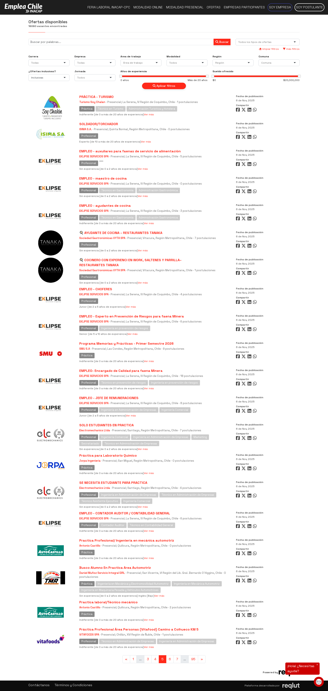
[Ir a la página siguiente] (202, 659)
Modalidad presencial (184, 7)
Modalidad (173, 56)
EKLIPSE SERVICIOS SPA (94, 156)
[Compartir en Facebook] (238, 110)
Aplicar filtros (164, 86)
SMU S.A (84, 349)
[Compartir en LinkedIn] (250, 110)
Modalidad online (148, 7)
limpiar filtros (269, 49)
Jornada (80, 71)
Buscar (222, 42)
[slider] (120, 76)
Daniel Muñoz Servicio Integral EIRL (102, 573)
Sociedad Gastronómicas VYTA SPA (102, 238)
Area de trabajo (130, 56)
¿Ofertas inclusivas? (42, 71)
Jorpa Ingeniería (90, 460)
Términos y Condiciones (73, 685)
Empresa (80, 56)
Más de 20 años (198, 80)
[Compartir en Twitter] (244, 110)
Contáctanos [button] (39, 685)
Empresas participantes (244, 7)
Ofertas (213, 7)
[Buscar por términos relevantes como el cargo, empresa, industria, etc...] (121, 42)
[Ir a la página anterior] (126, 659)
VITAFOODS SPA (89, 634)
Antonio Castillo (89, 545)
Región (217, 56)
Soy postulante (309, 7)
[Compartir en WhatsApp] (255, 110)
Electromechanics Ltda (94, 430)
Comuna (264, 56)
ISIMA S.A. (85, 129)
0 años (124, 80)
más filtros (291, 49)
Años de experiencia (133, 71)
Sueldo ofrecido (223, 71)
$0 (214, 80)
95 (193, 659)
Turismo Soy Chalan (92, 102)
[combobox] (255, 42)
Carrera (33, 56)
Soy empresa (280, 7)
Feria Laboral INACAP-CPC (108, 7)
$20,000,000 (291, 80)
